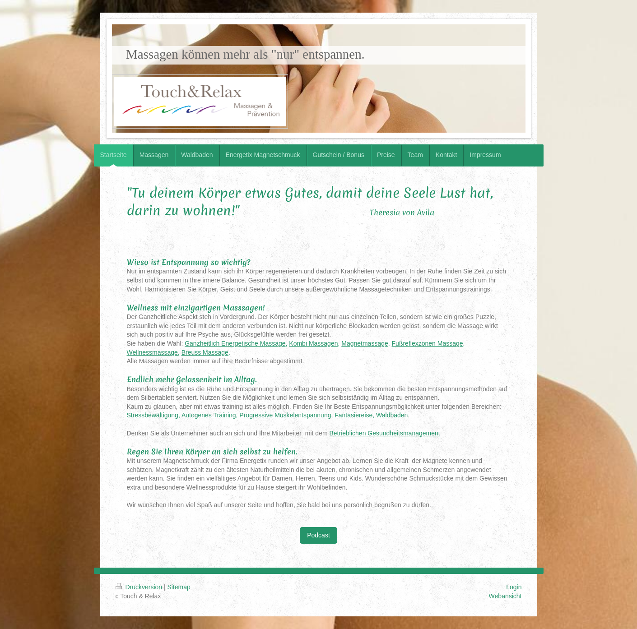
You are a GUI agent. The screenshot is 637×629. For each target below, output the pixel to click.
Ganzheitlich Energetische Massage (235, 343)
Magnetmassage (364, 343)
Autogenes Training (208, 415)
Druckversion (140, 587)
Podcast (318, 535)
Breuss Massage (204, 352)
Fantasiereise (353, 415)
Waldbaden (392, 415)
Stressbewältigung (152, 415)
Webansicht (505, 596)
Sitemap (179, 587)
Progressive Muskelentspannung (285, 415)
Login (513, 587)
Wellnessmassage (152, 352)
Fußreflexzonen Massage (427, 343)
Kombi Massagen (313, 343)
